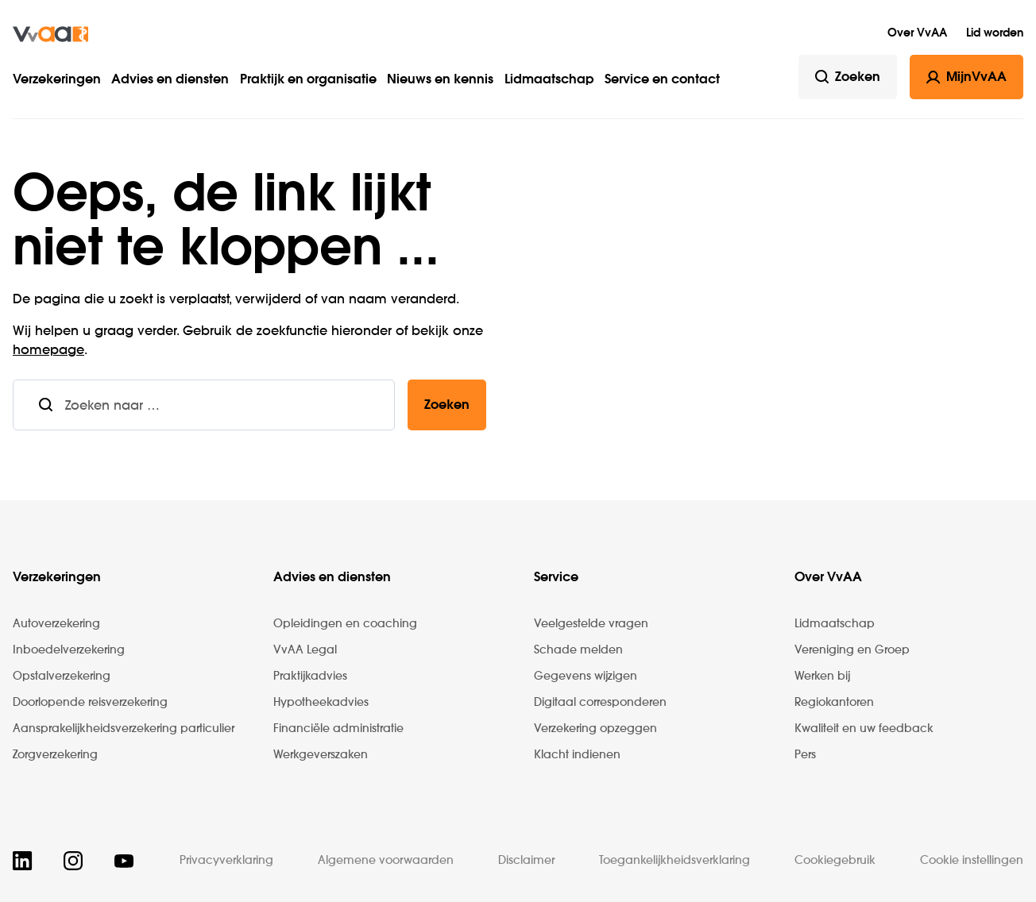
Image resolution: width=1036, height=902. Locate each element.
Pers (805, 755)
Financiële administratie (338, 728)
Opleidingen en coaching (345, 624)
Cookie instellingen (971, 860)
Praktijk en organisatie (308, 80)
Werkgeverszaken (320, 755)
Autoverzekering (56, 624)
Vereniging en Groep (852, 650)
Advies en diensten (170, 80)
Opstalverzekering (61, 676)
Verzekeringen (57, 80)
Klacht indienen (577, 755)
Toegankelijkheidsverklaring (674, 860)
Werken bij (822, 676)
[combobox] (229, 405)
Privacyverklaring (226, 860)
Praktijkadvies (310, 676)
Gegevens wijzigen (585, 676)
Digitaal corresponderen (600, 702)
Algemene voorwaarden (386, 860)
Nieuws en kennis (440, 80)
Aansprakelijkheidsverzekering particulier (123, 728)
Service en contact (662, 80)
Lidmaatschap (549, 80)
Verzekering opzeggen (595, 728)
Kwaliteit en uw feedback (864, 728)
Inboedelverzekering (69, 650)
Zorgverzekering (55, 755)
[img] (50, 34)
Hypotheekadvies (321, 702)
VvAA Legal (305, 650)
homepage (48, 351)
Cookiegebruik (835, 860)
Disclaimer (526, 860)
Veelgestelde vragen (591, 624)
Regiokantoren (834, 702)
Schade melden (578, 650)
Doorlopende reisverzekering (90, 702)
